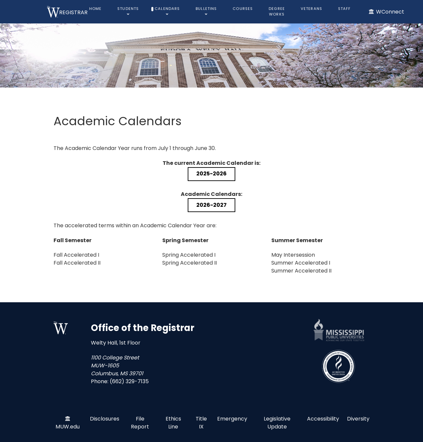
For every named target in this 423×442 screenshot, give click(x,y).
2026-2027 (211, 205)
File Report (140, 422)
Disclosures (104, 419)
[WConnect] (386, 12)
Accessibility (323, 419)
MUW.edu (68, 426)
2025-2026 (211, 173)
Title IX (201, 422)
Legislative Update (277, 422)
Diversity (358, 419)
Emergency (232, 419)
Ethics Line (173, 422)
